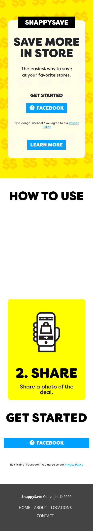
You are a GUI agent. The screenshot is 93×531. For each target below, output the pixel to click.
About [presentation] (41, 507)
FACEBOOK (47, 108)
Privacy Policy (74, 464)
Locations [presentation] (62, 507)
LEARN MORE (46, 145)
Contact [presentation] (46, 515)
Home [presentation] (25, 507)
